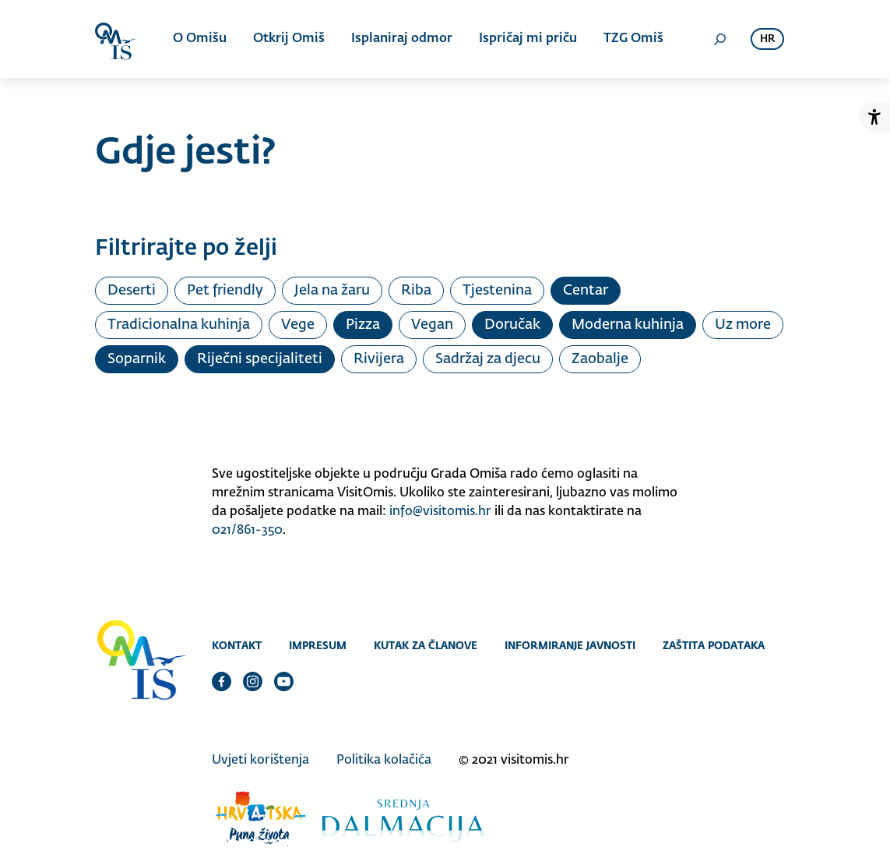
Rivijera (379, 359)
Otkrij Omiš (289, 39)
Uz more (743, 325)
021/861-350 (247, 530)
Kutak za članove (425, 645)
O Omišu (200, 39)
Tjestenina (497, 291)
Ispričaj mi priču (528, 39)
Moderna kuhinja (628, 325)
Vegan (432, 325)
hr (767, 39)
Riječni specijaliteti (259, 359)
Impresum (318, 645)
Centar (585, 291)
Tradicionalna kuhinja (178, 325)
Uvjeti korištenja (260, 760)
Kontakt (237, 645)
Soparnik (136, 359)
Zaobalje (600, 359)
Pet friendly (225, 291)
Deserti (131, 291)
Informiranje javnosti (570, 645)
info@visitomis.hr (440, 512)
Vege (298, 325)
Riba (416, 291)
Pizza (363, 325)
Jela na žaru (332, 291)
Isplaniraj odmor (401, 39)
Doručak (512, 325)
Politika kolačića (383, 760)
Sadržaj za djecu (487, 359)
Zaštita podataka (714, 645)
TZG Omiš (633, 39)
